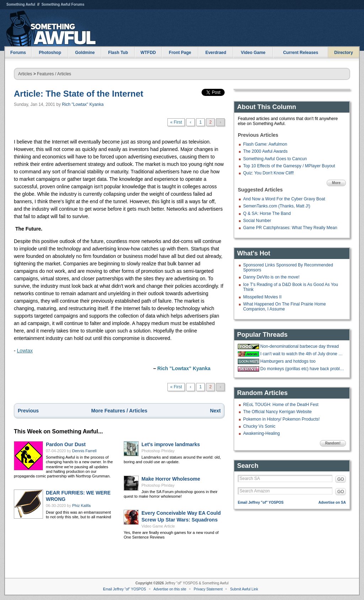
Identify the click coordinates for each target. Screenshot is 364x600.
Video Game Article (158, 526)
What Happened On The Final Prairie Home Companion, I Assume (284, 307)
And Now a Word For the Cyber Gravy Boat (284, 198)
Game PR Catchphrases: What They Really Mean (290, 227)
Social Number (257, 220)
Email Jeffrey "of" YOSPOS (261, 502)
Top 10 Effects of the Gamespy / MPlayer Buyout (289, 165)
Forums (18, 52)
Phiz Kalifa (81, 505)
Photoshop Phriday (158, 451)
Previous (28, 410)
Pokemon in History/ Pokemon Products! (281, 419)
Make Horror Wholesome (170, 479)
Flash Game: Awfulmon (265, 144)
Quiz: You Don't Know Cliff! (268, 173)
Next (215, 410)
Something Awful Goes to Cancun (275, 158)
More (336, 183)
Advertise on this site (170, 589)
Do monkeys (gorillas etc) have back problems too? (302, 368)
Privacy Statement (208, 589)
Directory (343, 52)
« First (176, 122)
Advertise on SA (332, 502)
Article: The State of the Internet (78, 93)
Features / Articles (54, 73)
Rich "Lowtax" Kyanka (82, 104)
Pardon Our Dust (66, 444)
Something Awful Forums (63, 4)
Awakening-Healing (261, 433)
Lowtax (25, 350)
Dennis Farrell (84, 451)
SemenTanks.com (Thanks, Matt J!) (276, 206)
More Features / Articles (119, 410)
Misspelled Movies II (262, 296)
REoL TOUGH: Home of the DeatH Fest (280, 404)
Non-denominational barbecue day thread (299, 346)
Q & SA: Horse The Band (267, 213)
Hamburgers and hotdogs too (287, 361)
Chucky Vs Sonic (259, 426)
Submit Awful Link (244, 589)
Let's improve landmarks (170, 444)
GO (340, 479)
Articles (25, 73)
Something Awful (20, 4)
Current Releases (300, 52)
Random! (333, 443)
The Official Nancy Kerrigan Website (277, 411)
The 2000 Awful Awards (265, 151)
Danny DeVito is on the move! (271, 277)
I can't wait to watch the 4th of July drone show (302, 353)
